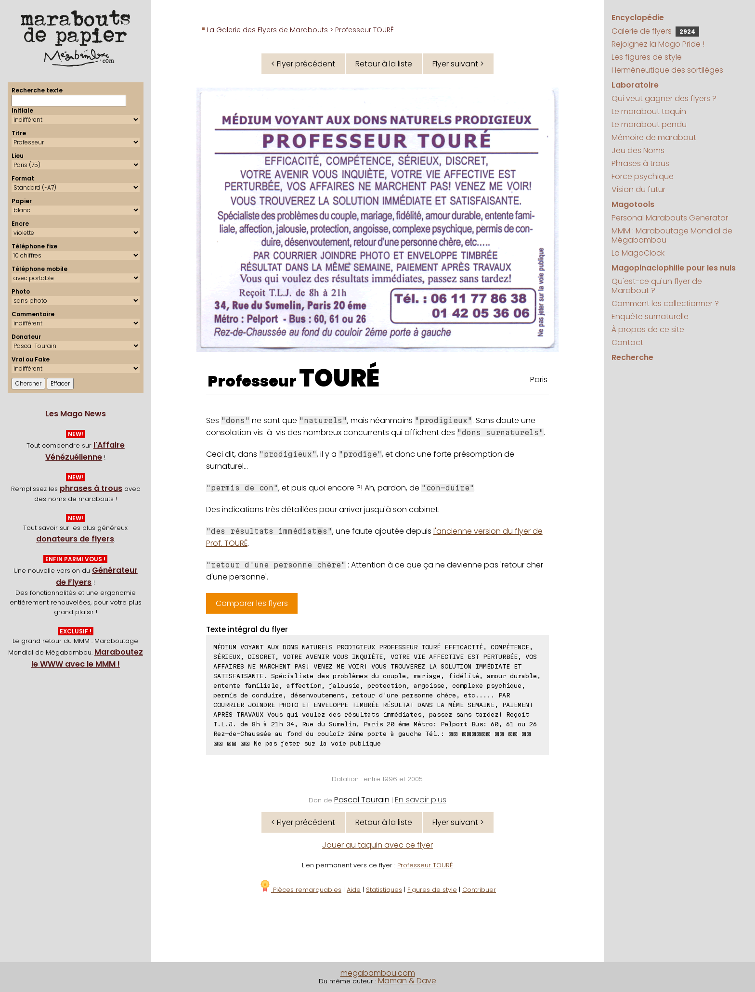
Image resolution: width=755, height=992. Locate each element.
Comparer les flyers (252, 603)
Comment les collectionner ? (665, 303)
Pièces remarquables (300, 889)
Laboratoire (635, 84)
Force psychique (643, 176)
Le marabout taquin (649, 111)
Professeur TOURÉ (425, 865)
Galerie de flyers (655, 31)
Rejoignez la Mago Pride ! (658, 44)
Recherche (632, 357)
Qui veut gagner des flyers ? (664, 98)
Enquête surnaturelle (650, 316)
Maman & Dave (407, 980)
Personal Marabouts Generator (670, 217)
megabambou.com (377, 973)
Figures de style (432, 889)
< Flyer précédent (303, 63)
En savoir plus (420, 799)
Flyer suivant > (458, 63)
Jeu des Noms (638, 150)
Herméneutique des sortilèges (667, 70)
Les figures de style (647, 57)
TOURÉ (339, 378)
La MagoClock (638, 252)
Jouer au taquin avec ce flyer (377, 844)
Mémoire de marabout (654, 137)
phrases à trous (91, 488)
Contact (627, 342)
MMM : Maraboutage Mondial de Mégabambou (672, 235)
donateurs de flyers (75, 538)
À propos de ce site (648, 329)
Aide (354, 889)
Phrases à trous (640, 163)
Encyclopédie (638, 17)
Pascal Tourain (362, 799)
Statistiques (384, 889)
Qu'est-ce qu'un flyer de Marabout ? (657, 286)
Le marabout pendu (649, 124)
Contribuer (479, 889)
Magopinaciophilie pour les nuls (674, 267)
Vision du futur (638, 189)
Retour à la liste (383, 63)
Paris (538, 379)
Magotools (633, 204)
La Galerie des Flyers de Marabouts (267, 30)
